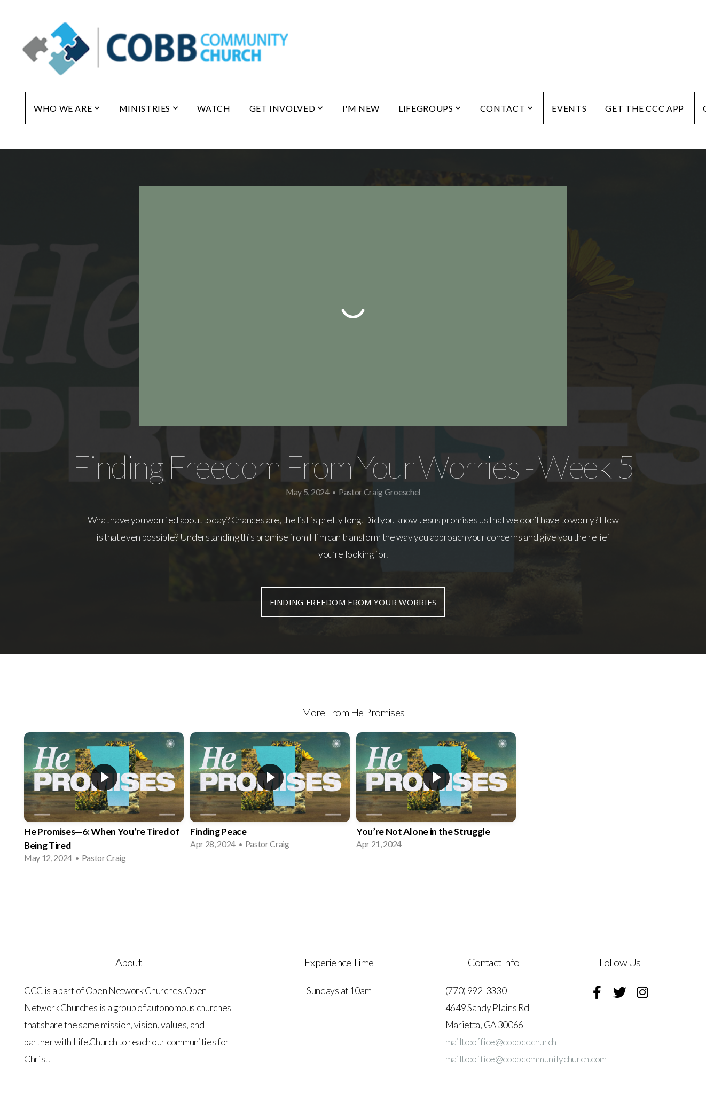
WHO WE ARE (67, 108)
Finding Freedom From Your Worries (353, 602)
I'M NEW (361, 108)
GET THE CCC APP (644, 108)
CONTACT (507, 108)
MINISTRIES (149, 108)
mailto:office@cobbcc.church (500, 1042)
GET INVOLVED (286, 108)
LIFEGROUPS (429, 108)
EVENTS (569, 108)
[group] (104, 801)
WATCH (213, 108)
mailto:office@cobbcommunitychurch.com (526, 1059)
